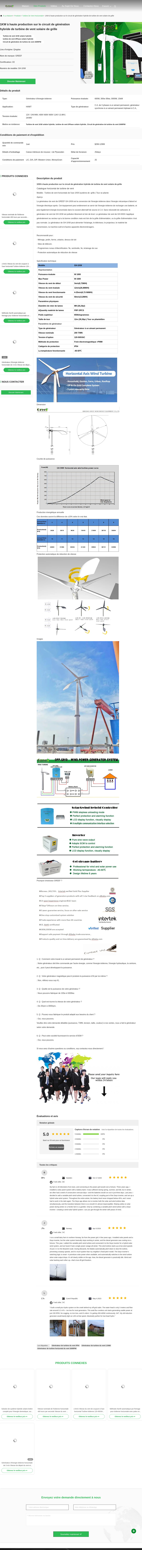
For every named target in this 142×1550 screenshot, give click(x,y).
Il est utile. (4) (59, 1232)
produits (17, 16)
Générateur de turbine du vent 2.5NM (96, 1345)
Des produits (40, 6)
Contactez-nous (91, 6)
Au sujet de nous (70, 6)
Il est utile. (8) (59, 1182)
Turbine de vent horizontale (32, 16)
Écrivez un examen (56, 1147)
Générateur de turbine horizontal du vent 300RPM (56, 1348)
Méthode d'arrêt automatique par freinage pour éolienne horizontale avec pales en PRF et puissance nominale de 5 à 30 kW (125, 1410)
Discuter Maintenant (17, 81)
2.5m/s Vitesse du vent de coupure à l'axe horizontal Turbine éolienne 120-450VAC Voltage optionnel (15, 266)
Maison (25, 6)
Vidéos (54, 6)
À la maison (7, 16)
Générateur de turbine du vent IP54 (65, 1345)
